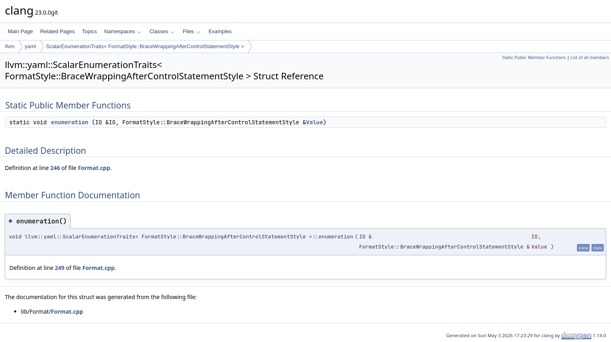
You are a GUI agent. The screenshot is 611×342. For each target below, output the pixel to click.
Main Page (20, 31)
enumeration (69, 122)
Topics (89, 31)
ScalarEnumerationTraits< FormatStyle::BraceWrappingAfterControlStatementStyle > (145, 46)
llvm (10, 46)
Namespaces (122, 31)
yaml (30, 46)
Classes (162, 31)
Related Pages (57, 31)
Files (191, 31)
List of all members (590, 57)
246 (55, 168)
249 (59, 268)
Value (314, 122)
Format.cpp (94, 168)
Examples (220, 31)
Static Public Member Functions (534, 57)
